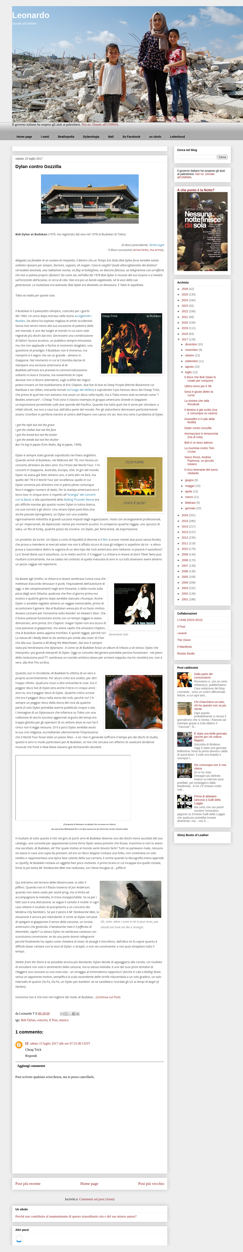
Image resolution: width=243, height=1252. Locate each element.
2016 (185, 515)
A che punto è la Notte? (196, 190)
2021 (185, 317)
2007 (185, 565)
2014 (185, 526)
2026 (185, 289)
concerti (42, 1020)
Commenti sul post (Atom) (97, 1199)
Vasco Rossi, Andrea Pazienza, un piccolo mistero (199, 460)
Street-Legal (156, 245)
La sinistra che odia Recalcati (196, 402)
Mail (111, 136)
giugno (189, 480)
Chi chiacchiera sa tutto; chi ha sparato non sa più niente (210, 705)
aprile (189, 491)
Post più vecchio (151, 1183)
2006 (185, 571)
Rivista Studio (186, 653)
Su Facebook (131, 136)
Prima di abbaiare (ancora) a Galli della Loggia (207, 800)
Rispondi (31, 1055)
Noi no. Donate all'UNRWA (100, 124)
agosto (189, 366)
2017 (185, 339)
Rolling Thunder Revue (79, 499)
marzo (189, 497)
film (105, 539)
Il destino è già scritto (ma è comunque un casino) (200, 411)
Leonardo (30, 15)
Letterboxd (177, 136)
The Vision (184, 640)
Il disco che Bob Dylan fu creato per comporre (200, 378)
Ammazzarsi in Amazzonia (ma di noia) (201, 435)
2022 (185, 311)
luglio (189, 372)
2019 (185, 328)
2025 (185, 294)
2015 (185, 521)
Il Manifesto (184, 646)
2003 (185, 588)
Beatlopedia (66, 136)
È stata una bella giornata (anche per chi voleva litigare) (210, 737)
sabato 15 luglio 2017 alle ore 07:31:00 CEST (60, 1043)
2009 (185, 554)
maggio (190, 486)
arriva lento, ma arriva (147, 250)
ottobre (190, 355)
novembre (192, 349)
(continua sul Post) (108, 997)
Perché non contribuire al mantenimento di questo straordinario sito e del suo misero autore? (75, 1216)
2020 (185, 322)
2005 (185, 576)
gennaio (190, 508)
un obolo (155, 136)
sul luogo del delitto (80, 390)
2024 (185, 300)
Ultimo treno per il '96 (197, 386)
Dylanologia (91, 136)
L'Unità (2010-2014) (189, 619)
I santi (45, 136)
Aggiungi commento (31, 1066)
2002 (185, 593)
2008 (185, 560)
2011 (185, 543)
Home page (24, 136)
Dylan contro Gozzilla (197, 428)
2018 (185, 333)
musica (63, 1020)
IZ (27, 1043)
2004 (185, 582)
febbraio (190, 502)
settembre (192, 361)
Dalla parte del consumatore (203, 675)
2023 (185, 305)
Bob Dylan (28, 1020)
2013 (185, 532)
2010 (185, 548)
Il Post (53, 1020)
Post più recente (28, 1183)
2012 (185, 537)
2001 (185, 599)
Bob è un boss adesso (198, 442)
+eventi (182, 633)
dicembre (191, 344)
